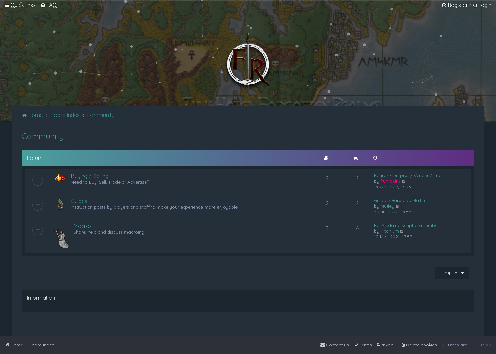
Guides (79, 201)
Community (43, 136)
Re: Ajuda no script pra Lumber (406, 225)
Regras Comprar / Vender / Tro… (408, 175)
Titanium (390, 231)
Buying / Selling (89, 176)
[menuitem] (48, 5)
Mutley (387, 206)
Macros (82, 226)
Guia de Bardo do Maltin (399, 200)
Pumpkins (391, 181)
